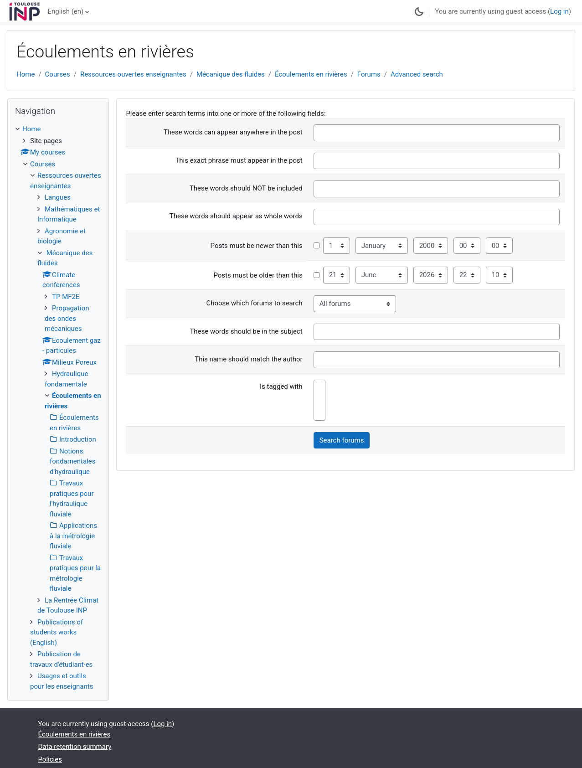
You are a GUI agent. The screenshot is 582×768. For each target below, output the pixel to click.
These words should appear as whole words (236, 216)
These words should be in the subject (246, 331)
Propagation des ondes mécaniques (67, 318)
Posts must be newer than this (257, 246)
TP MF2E (65, 297)
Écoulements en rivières (311, 74)
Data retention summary (75, 746)
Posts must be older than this (257, 275)
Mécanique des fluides (230, 74)
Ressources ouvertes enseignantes (133, 74)
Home (25, 74)
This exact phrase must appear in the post (238, 160)
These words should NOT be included (246, 188)
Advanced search (417, 74)
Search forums (341, 440)
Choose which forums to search (254, 303)
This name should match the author (248, 359)
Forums (369, 74)
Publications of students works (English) (56, 632)
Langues (58, 197)
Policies (50, 759)
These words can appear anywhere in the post (233, 132)
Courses (57, 74)
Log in (559, 11)
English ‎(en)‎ (65, 11)
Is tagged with (281, 386)
